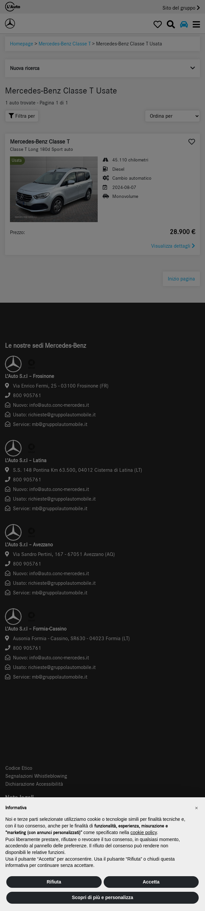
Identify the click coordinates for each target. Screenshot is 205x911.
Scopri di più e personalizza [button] (102, 897)
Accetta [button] (151, 881)
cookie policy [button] (144, 832)
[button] (196, 808)
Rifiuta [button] (54, 881)
